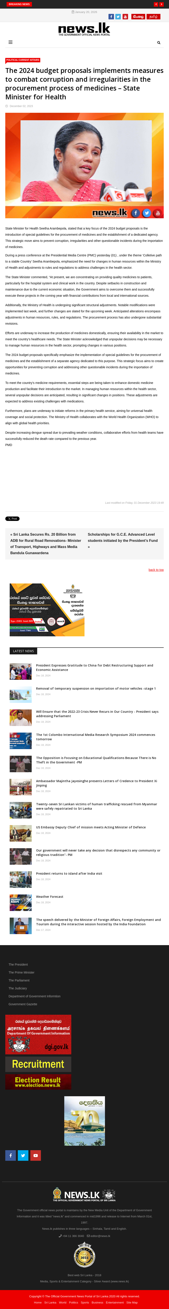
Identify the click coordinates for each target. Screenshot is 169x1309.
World (62, 1302)
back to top (156, 570)
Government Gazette (23, 1004)
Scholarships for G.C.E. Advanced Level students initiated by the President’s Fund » (123, 541)
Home (38, 1302)
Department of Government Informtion (35, 996)
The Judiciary (18, 988)
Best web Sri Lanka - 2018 (84, 1275)
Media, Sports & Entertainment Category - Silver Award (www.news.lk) (84, 1281)
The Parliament (19, 980)
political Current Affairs (22, 60)
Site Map (132, 1302)
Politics (73, 1302)
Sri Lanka (50, 1302)
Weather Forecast (49, 896)
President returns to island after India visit (69, 873)
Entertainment (115, 1302)
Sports (85, 1302)
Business (97, 1302)
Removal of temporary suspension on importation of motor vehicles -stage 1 (96, 688)
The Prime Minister (21, 972)
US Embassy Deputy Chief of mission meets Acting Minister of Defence (91, 827)
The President (18, 964)
